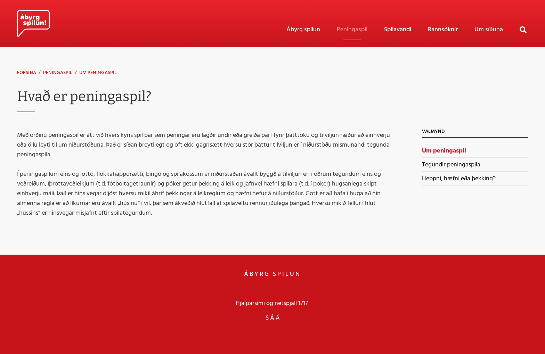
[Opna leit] (523, 29)
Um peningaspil (98, 72)
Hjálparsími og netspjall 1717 (272, 303)
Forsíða (26, 72)
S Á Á (273, 317)
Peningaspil (57, 72)
